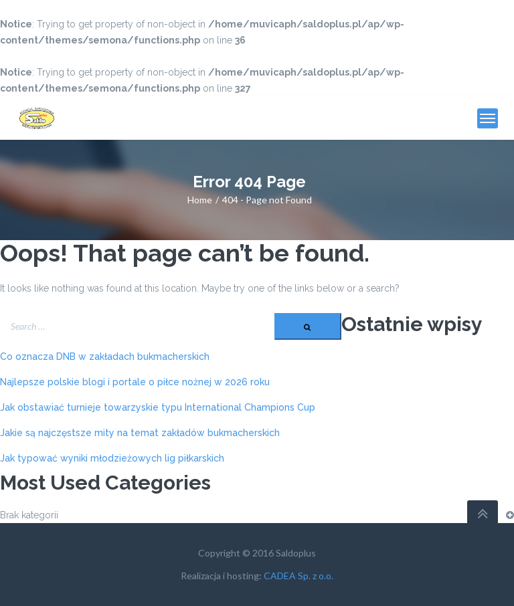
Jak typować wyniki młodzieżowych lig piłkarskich (112, 458)
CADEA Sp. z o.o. (298, 575)
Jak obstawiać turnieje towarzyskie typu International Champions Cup (157, 407)
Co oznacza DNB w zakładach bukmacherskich (104, 356)
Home (199, 199)
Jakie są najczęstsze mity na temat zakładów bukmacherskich (140, 432)
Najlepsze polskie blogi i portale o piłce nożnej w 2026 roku (135, 382)
